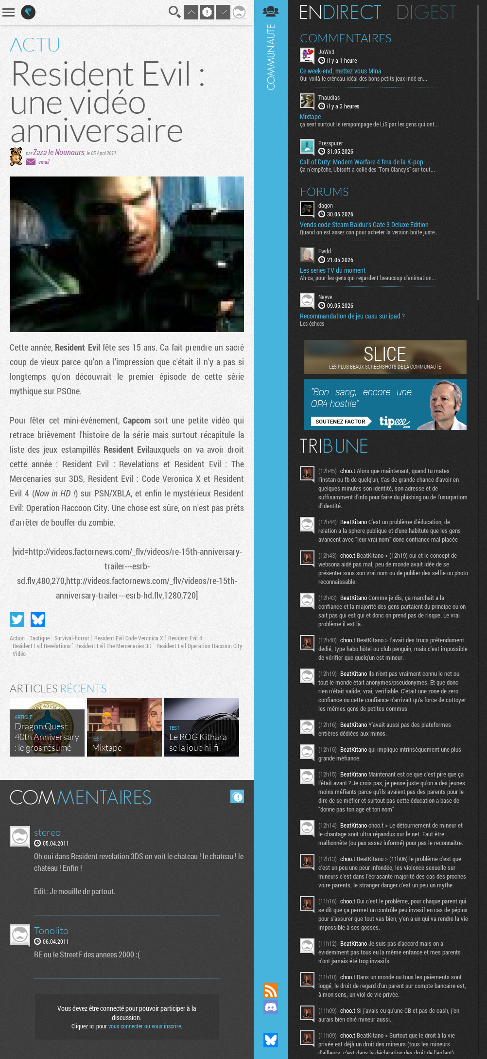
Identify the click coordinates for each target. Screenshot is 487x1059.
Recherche (175, 12)
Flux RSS (270, 990)
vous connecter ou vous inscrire (144, 1026)
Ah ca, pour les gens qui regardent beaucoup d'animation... (368, 278)
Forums (324, 191)
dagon (325, 205)
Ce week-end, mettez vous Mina (341, 71)
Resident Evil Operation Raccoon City (199, 645)
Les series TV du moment (332, 270)
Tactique (40, 637)
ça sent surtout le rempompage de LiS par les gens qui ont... (369, 124)
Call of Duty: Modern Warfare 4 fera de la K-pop (361, 162)
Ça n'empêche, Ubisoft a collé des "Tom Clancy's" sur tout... (367, 169)
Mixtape (310, 117)
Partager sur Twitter (17, 619)
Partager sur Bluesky (38, 619)
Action (17, 637)
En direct (340, 12)
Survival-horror (71, 637)
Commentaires (346, 38)
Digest (427, 12)
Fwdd (324, 251)
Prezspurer (330, 143)
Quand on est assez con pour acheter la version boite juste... (369, 232)
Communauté (270, 482)
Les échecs (312, 323)
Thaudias (329, 97)
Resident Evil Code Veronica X (128, 637)
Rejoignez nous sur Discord (270, 1007)
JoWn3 (326, 51)
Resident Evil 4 (185, 637)
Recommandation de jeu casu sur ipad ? (352, 316)
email (43, 161)
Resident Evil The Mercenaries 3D (113, 645)
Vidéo (19, 653)
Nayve (325, 296)
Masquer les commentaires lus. (237, 796)
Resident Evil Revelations (41, 645)
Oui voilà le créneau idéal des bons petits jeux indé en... (363, 78)
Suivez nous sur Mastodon (270, 1023)
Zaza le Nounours (59, 152)
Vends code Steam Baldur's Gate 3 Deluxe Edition (364, 225)
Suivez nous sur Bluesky (270, 1040)
